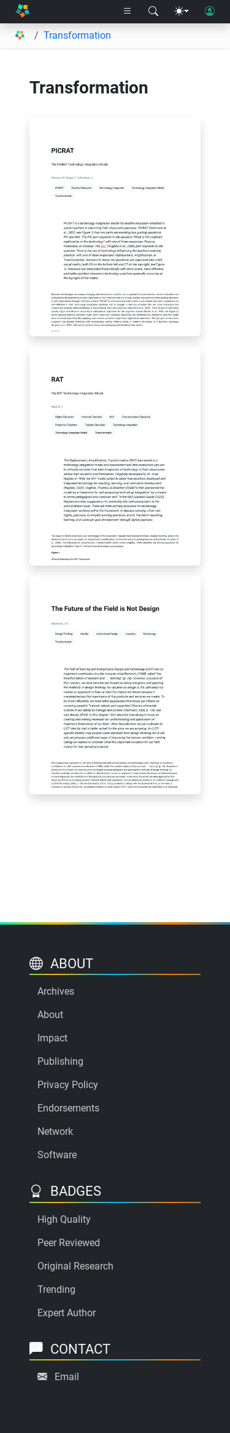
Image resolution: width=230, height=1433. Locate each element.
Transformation (77, 35)
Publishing (60, 1061)
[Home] (22, 12)
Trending (56, 1289)
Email (67, 1377)
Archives (55, 991)
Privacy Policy (67, 1085)
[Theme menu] (181, 11)
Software (57, 1155)
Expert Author (66, 1313)
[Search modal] (153, 11)
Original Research (75, 1266)
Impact (52, 1038)
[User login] (210, 11)
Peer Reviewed (68, 1243)
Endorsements (68, 1108)
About (50, 1014)
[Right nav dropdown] (127, 11)
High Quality (64, 1219)
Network (55, 1131)
